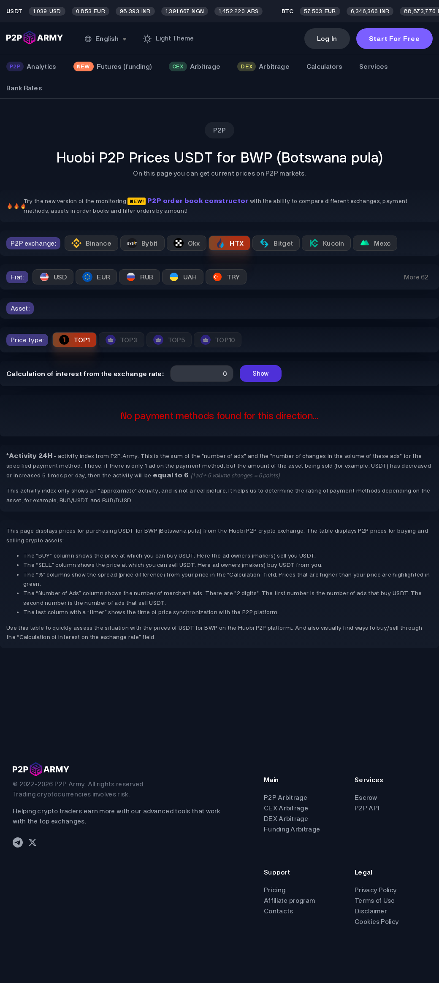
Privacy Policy (376, 890)
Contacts (278, 911)
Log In (327, 39)
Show (260, 373)
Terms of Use (375, 900)
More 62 (416, 277)
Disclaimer (371, 911)
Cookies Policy (377, 922)
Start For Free (394, 39)
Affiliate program (289, 900)
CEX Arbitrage (286, 808)
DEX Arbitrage (286, 819)
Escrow (366, 797)
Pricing (274, 890)
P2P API (367, 808)
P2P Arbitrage (285, 797)
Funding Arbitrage (292, 829)
